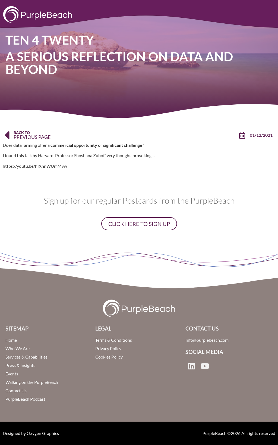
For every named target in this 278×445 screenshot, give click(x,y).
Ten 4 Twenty (49, 39)
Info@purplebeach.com (207, 340)
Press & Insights (20, 365)
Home (11, 340)
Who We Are (17, 348)
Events (11, 373)
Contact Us (16, 390)
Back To (22, 132)
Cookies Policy (109, 356)
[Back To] (7, 135)
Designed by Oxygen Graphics (31, 433)
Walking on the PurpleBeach (31, 382)
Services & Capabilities (26, 356)
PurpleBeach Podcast (25, 399)
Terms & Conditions (113, 340)
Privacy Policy (108, 348)
